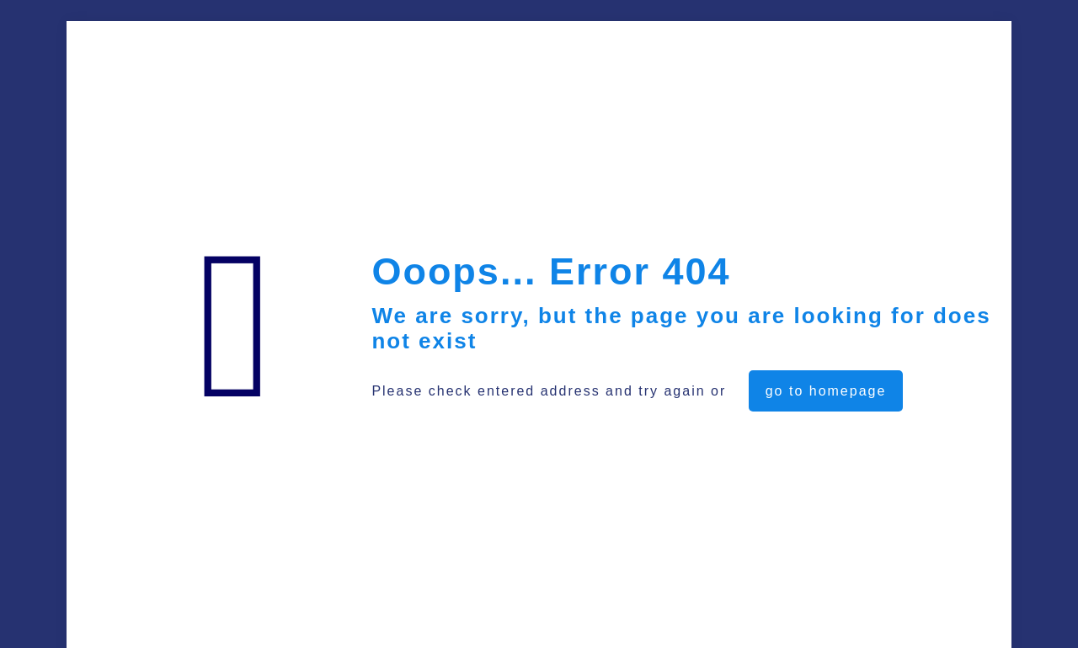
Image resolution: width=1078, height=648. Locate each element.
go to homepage (826, 391)
